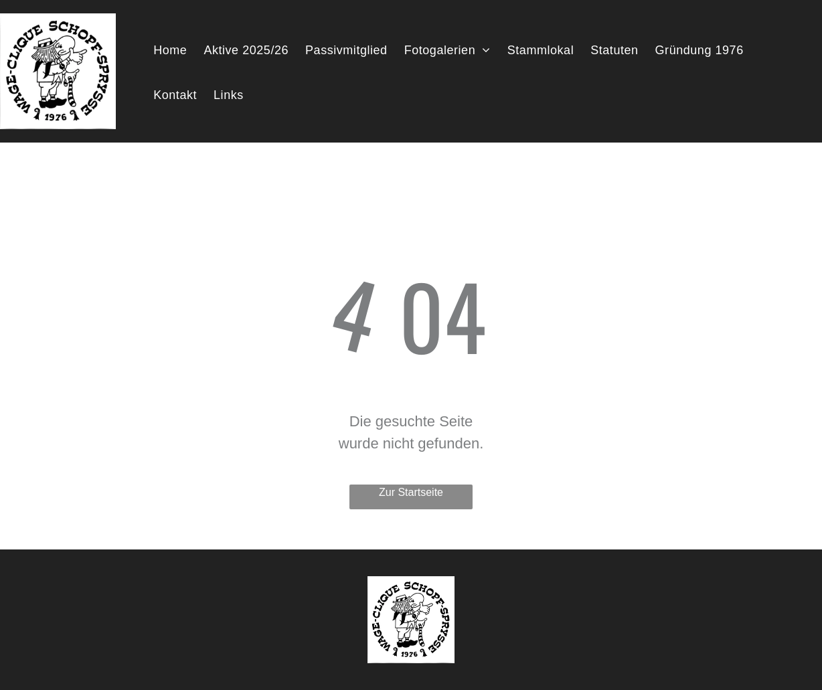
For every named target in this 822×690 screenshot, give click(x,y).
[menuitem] (175, 51)
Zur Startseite (411, 492)
